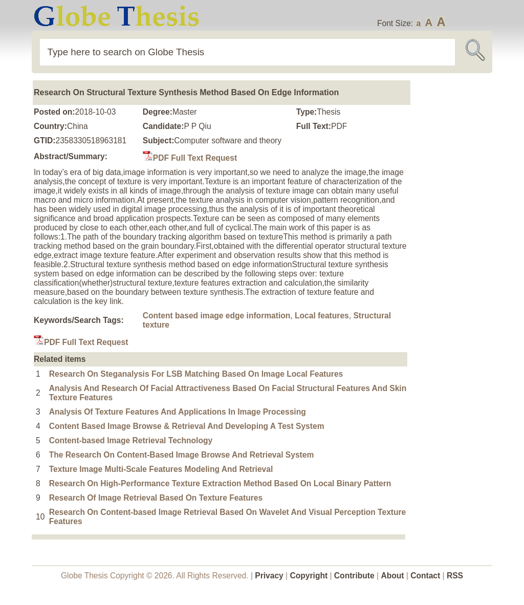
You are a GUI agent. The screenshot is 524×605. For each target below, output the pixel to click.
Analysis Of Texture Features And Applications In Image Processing (177, 411)
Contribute (354, 575)
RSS (455, 575)
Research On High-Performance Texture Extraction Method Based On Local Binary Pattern (220, 483)
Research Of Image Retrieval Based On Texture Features (156, 497)
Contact (426, 575)
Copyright (309, 575)
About (392, 575)
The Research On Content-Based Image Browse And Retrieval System (181, 454)
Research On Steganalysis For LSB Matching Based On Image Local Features (196, 374)
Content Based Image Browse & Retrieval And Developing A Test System (186, 426)
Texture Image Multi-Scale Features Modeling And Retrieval (161, 469)
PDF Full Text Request (190, 158)
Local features (322, 315)
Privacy (269, 575)
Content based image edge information (217, 315)
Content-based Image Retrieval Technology (130, 440)
